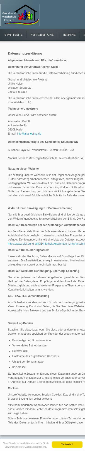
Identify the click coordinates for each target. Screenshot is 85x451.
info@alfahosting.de (29, 133)
